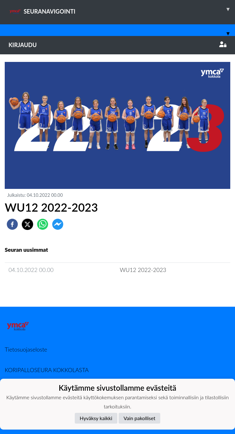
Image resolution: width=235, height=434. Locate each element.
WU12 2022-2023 (143, 269)
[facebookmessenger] (57, 224)
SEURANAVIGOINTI (122, 9)
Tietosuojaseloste (26, 349)
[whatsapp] (42, 224)
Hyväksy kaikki (96, 418)
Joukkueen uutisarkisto (36, 288)
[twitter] (27, 224)
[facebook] (12, 224)
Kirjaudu (117, 44)
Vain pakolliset (140, 418)
